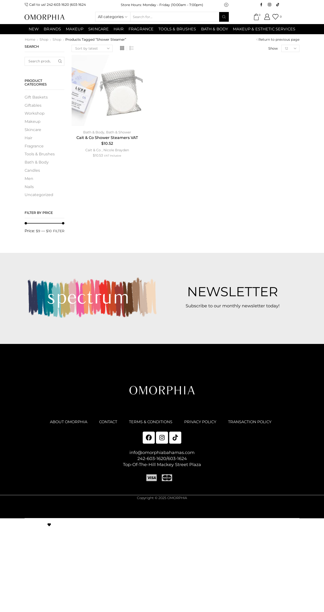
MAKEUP (74, 29)
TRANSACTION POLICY (249, 422)
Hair (119, 29)
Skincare (33, 129)
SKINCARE (98, 29)
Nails (29, 186)
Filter (58, 231)
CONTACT (108, 422)
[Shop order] (92, 48)
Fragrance (141, 29)
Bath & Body (214, 29)
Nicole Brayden (116, 150)
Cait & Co (93, 150)
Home (30, 39)
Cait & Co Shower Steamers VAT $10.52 (107, 140)
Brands (52, 29)
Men (29, 178)
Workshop (35, 113)
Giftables (33, 105)
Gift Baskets (36, 97)
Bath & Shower (118, 132)
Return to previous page (278, 39)
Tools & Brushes (177, 29)
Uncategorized (39, 194)
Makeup (32, 121)
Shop (44, 39)
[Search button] (224, 17)
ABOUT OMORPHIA (68, 422)
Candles (32, 170)
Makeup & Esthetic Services (264, 29)
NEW (34, 29)
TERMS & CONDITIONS (150, 422)
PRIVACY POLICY (200, 422)
